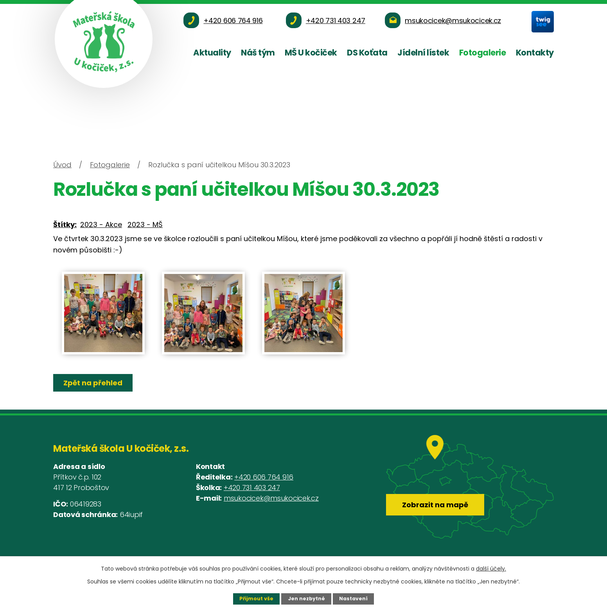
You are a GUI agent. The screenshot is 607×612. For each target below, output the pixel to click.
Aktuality (212, 52)
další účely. (491, 569)
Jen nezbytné (306, 598)
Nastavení (353, 598)
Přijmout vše (256, 598)
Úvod (62, 165)
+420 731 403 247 (252, 487)
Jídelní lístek (423, 52)
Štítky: (65, 224)
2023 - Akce (101, 224)
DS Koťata (367, 52)
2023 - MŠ (145, 224)
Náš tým (258, 52)
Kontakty (535, 52)
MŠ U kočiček (311, 52)
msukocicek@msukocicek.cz (271, 498)
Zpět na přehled (93, 383)
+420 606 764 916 (263, 477)
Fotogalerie (482, 52)
